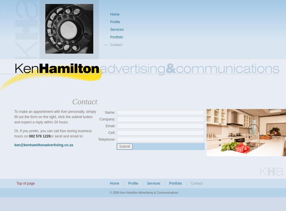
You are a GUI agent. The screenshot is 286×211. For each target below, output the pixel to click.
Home (115, 14)
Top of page (25, 183)
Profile (115, 22)
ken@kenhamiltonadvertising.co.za (43, 145)
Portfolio (116, 37)
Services (117, 30)
